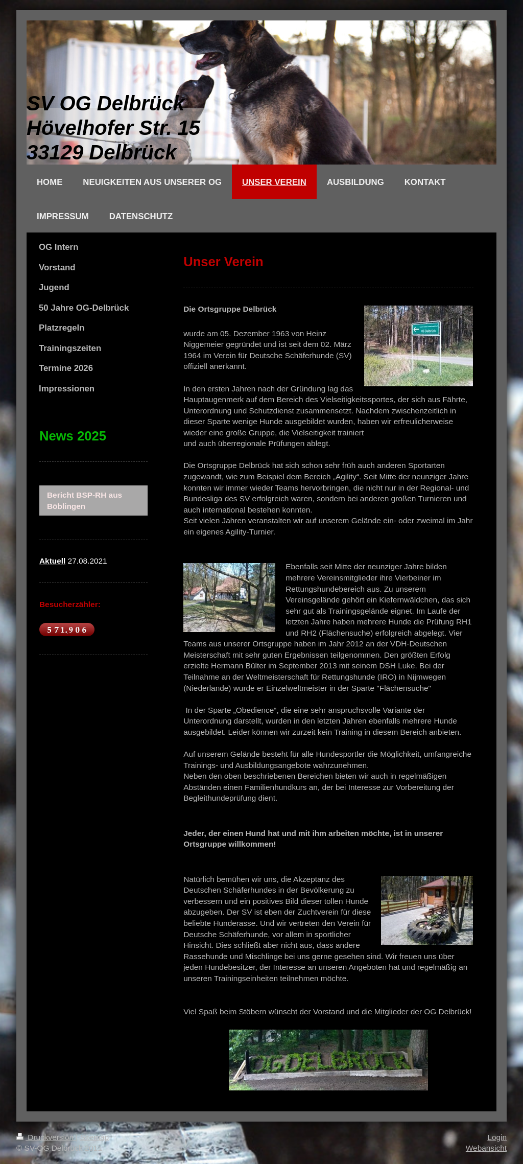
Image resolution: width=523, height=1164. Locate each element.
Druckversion (46, 1137)
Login (497, 1137)
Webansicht (486, 1148)
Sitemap (94, 1137)
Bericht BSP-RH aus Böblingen (84, 500)
